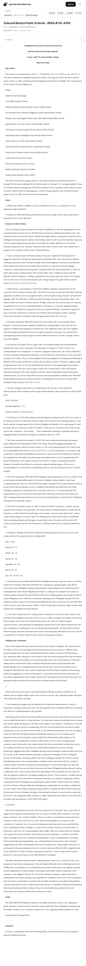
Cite (60, 13)
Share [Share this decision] (70, 13)
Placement (23, 30)
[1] (6, 932)
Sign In (70, 4)
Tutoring (15, 30)
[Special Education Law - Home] (17, 4)
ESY (29, 30)
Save (52, 13)
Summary (8, 40)
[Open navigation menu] (79, 4)
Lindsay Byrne (14, 27)
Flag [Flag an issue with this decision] (78, 13)
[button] (84, 38)
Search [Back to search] (7, 11)
